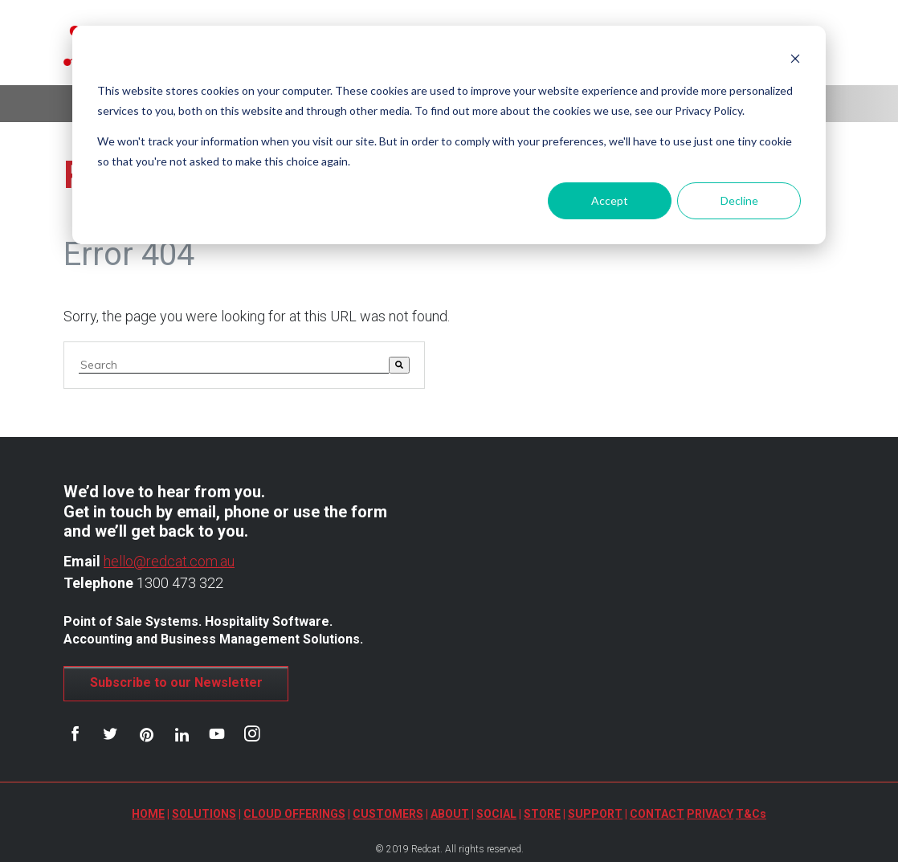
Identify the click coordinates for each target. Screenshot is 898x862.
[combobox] (234, 365)
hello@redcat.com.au (169, 561)
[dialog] (449, 135)
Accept (609, 200)
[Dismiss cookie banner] (795, 61)
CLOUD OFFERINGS (294, 813)
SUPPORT (595, 813)
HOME (148, 813)
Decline (739, 200)
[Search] (399, 365)
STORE (542, 813)
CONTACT (657, 813)
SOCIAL (496, 813)
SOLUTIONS (204, 813)
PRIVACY (710, 813)
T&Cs (751, 813)
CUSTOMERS (388, 813)
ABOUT (450, 813)
